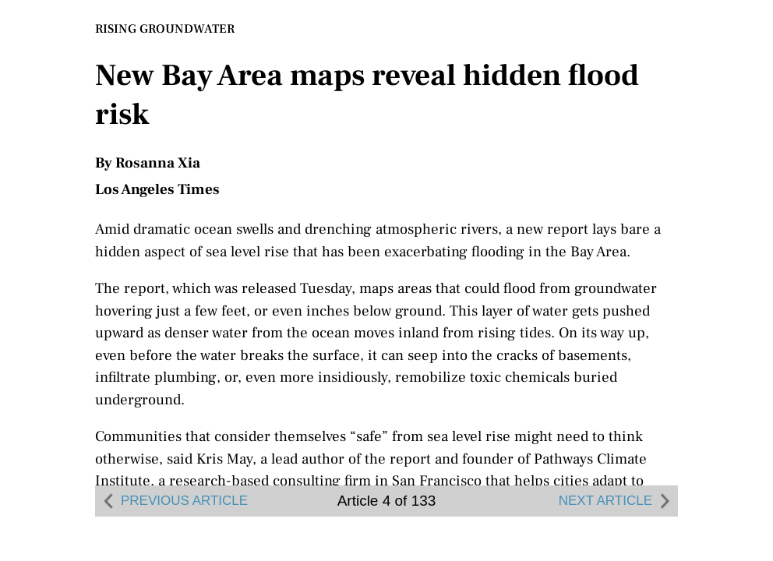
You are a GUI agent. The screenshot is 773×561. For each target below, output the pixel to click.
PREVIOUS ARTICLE (173, 501)
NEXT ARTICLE (616, 501)
